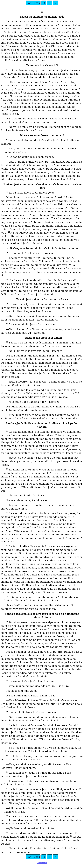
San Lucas (33, 3)
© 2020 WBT (42, 863)
